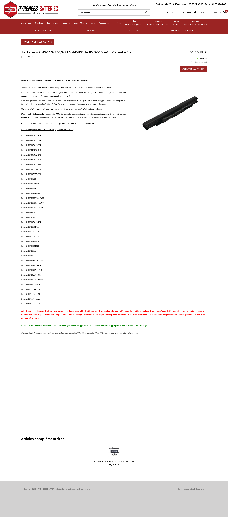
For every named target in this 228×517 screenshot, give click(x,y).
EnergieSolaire (176, 23)
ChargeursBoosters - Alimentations (157, 23)
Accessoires (104, 23)
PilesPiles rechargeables (134, 23)
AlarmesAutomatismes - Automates (195, 23)
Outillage (39, 23)
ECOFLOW (133, 30)
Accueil (187, 12)
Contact (170, 12)
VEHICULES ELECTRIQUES (182, 30)
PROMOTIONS (90, 30)
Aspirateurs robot (43, 30)
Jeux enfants (52, 23)
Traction (117, 23)
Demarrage (26, 23)
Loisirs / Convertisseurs (84, 23)
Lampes (66, 23)
